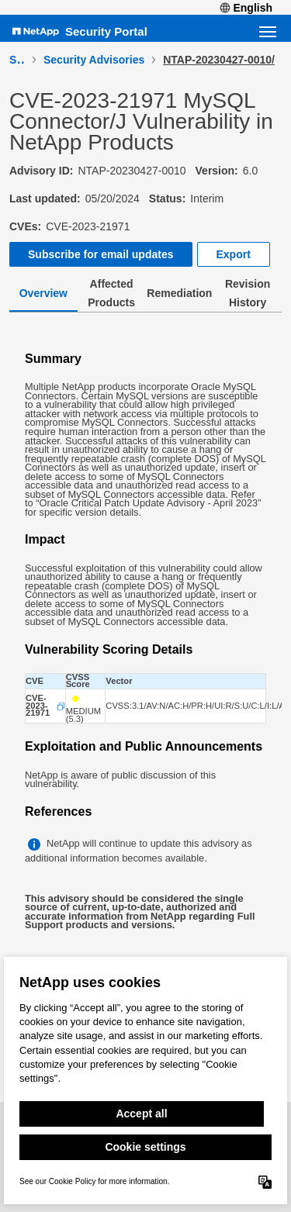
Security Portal (106, 31)
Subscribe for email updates (101, 254)
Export (234, 254)
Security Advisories (93, 60)
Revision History (247, 293)
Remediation (179, 293)
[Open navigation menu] (268, 32)
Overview (43, 293)
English (246, 8)
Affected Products (111, 293)
